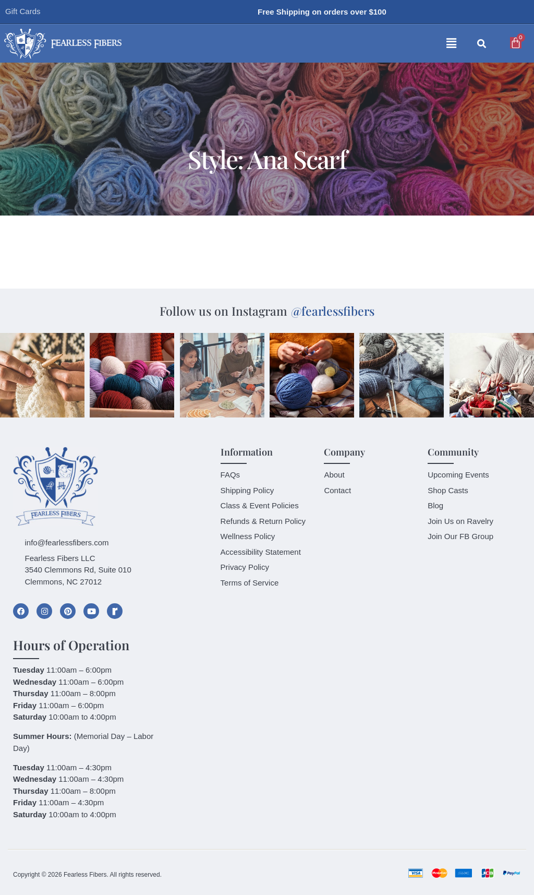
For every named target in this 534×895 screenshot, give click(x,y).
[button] (325, 44)
